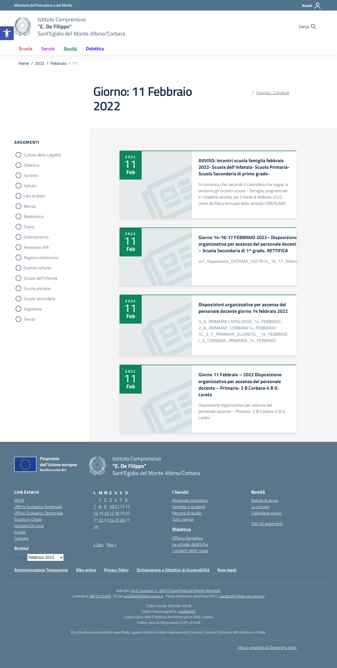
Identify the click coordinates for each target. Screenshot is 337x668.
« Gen (98, 544)
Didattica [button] (95, 48)
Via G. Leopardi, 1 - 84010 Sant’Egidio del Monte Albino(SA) (175, 590)
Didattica (31, 165)
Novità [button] (70, 48)
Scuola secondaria (39, 298)
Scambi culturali (37, 268)
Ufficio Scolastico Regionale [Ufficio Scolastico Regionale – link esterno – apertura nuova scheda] (38, 506)
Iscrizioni (31, 175)
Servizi (29, 319)
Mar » (112, 544)
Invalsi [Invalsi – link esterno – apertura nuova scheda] (20, 532)
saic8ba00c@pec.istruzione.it (242, 596)
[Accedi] (311, 5)
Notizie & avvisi (264, 500)
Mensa (30, 206)
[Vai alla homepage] (22, 26)
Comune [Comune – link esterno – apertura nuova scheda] (21, 538)
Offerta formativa (187, 538)
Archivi (20, 557)
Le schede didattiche (190, 544)
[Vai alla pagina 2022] (39, 63)
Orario (29, 227)
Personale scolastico (190, 500)
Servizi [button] (48, 48)
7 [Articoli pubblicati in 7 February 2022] (94, 506)
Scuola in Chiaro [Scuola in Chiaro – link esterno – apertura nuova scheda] (28, 519)
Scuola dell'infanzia (40, 278)
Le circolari (260, 506)
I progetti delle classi (190, 550)
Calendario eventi (266, 513)
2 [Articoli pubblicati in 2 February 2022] (105, 499)
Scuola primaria (37, 288)
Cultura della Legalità (42, 155)
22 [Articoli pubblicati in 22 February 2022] (101, 520)
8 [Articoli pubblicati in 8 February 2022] (100, 506)
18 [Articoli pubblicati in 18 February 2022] (117, 513)
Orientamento (36, 237)
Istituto (30, 185)
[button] (7, 33)
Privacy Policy (116, 570)
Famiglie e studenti (188, 506)
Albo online (86, 570)
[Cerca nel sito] (307, 26)
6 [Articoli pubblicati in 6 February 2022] (126, 499)
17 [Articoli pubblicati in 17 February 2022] (111, 513)
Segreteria (33, 309)
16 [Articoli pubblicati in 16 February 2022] (106, 513)
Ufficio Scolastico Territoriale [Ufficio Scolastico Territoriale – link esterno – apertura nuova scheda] (38, 513)
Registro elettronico (41, 257)
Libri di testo (34, 196)
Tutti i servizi (183, 519)
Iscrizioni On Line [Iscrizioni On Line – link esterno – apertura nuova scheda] (29, 525)
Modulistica (33, 216)
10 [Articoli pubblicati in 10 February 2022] (111, 506)
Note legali (226, 570)
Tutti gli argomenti (267, 523)
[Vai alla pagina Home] (23, 63)
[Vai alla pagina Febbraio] (58, 63)
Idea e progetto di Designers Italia (267, 647)
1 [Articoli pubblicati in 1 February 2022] (100, 499)
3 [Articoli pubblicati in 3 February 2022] (110, 499)
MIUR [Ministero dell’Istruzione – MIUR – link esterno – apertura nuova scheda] (19, 500)
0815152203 (100, 596)
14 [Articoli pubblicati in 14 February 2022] (95, 513)
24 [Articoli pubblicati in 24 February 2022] (111, 520)
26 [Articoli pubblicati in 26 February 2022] (122, 520)
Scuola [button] (25, 48)
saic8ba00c (187, 611)
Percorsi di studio (186, 513)
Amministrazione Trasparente (41, 570)
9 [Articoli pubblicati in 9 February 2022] (105, 506)
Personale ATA (36, 247)
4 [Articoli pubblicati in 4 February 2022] (116, 499)
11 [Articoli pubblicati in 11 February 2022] (117, 506)
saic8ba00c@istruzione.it (143, 596)
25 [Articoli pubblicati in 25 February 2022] (117, 520)
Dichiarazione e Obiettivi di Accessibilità (173, 570)
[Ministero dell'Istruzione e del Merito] (43, 5)
